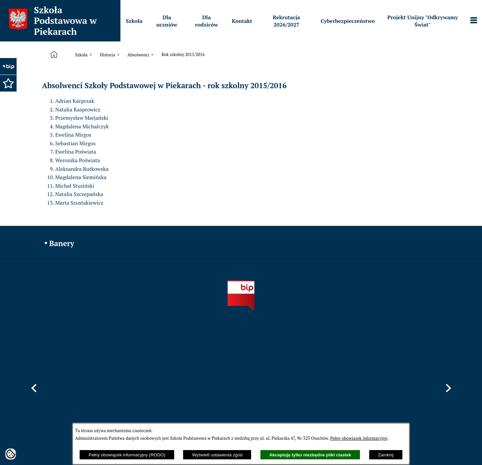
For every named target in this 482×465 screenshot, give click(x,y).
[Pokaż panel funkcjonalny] (473, 21)
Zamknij (385, 454)
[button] (8, 83)
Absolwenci (138, 55)
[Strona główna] (55, 55)
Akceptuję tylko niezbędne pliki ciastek (310, 454)
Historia (107, 55)
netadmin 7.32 (423, 447)
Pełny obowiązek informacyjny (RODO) (127, 454)
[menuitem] (134, 21)
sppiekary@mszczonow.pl (303, 392)
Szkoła (81, 55)
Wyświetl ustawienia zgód (217, 454)
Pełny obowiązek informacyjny (358, 438)
